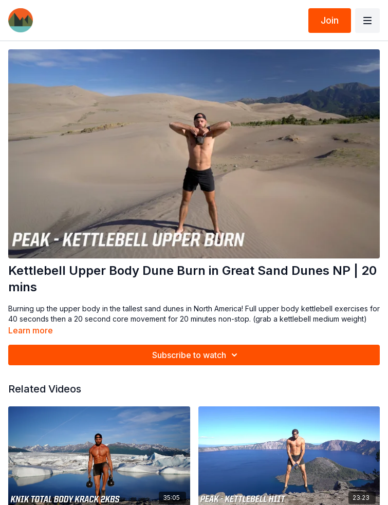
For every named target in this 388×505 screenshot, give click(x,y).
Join (330, 20)
